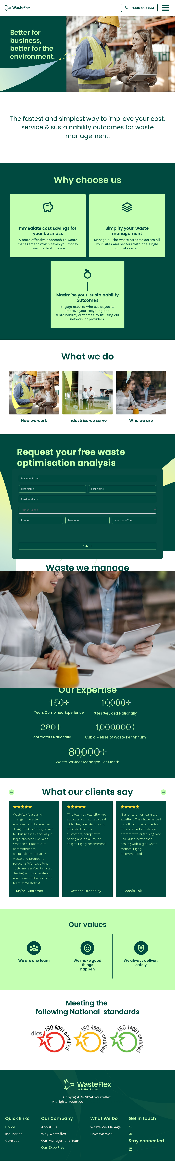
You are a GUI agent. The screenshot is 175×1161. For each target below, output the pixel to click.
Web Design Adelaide (105, 1102)
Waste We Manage (105, 1127)
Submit (87, 546)
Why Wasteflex (53, 1134)
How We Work (102, 1134)
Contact (12, 1141)
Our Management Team (60, 1141)
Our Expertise (52, 1147)
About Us (49, 1127)
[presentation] (42, 533)
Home (10, 1127)
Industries (13, 1134)
